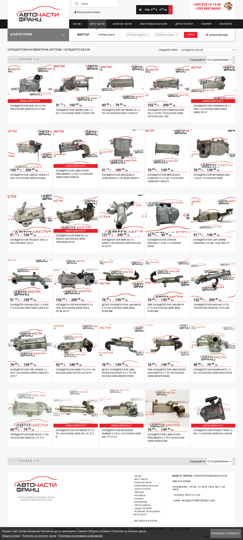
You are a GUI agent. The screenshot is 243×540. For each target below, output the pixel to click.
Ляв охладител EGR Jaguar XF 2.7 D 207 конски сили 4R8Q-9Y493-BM (166, 308)
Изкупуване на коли (153, 23)
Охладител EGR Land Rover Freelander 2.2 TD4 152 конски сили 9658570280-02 (74, 174)
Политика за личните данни (39, 535)
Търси (190, 35)
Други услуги (184, 23)
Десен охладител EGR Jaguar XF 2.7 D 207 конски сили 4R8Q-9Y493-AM (121, 308)
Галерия (206, 23)
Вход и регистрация (87, 12)
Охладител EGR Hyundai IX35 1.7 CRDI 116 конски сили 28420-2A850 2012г (212, 109)
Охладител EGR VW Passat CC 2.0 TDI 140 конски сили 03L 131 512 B (75, 433)
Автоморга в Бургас (146, 521)
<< (12, 59)
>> (37, 59)
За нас (77, 23)
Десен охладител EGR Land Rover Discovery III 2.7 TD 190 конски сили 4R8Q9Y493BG (119, 372)
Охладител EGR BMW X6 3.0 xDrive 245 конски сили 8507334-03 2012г (121, 243)
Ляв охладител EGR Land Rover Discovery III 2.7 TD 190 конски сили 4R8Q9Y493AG (167, 372)
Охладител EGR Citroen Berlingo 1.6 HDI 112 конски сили (164, 243)
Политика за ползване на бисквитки (80, 535)
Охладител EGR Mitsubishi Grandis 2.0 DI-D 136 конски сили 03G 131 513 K (121, 433)
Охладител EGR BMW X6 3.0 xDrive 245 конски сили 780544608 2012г (72, 238)
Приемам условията (225, 533)
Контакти (226, 23)
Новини (138, 499)
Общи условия (142, 508)
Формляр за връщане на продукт (146, 513)
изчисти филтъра (217, 34)
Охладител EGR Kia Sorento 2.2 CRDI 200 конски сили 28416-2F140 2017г (74, 308)
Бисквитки (140, 502)
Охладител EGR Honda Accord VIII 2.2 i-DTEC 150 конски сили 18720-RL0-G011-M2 (166, 113)
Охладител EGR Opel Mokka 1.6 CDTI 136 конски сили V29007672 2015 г (29, 372)
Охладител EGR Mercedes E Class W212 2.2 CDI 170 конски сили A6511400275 (165, 178)
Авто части (97, 23)
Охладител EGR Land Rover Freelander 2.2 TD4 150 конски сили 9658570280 (166, 437)
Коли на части (122, 23)
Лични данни (142, 505)
